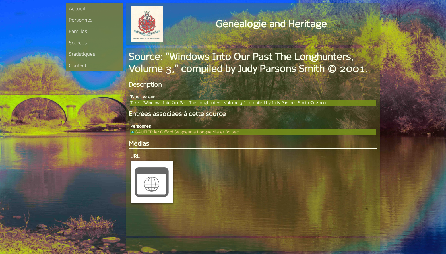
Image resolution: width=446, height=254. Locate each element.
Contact (77, 65)
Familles (78, 31)
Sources (78, 42)
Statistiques (82, 54)
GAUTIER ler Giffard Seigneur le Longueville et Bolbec (184, 131)
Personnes (81, 19)
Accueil (77, 8)
